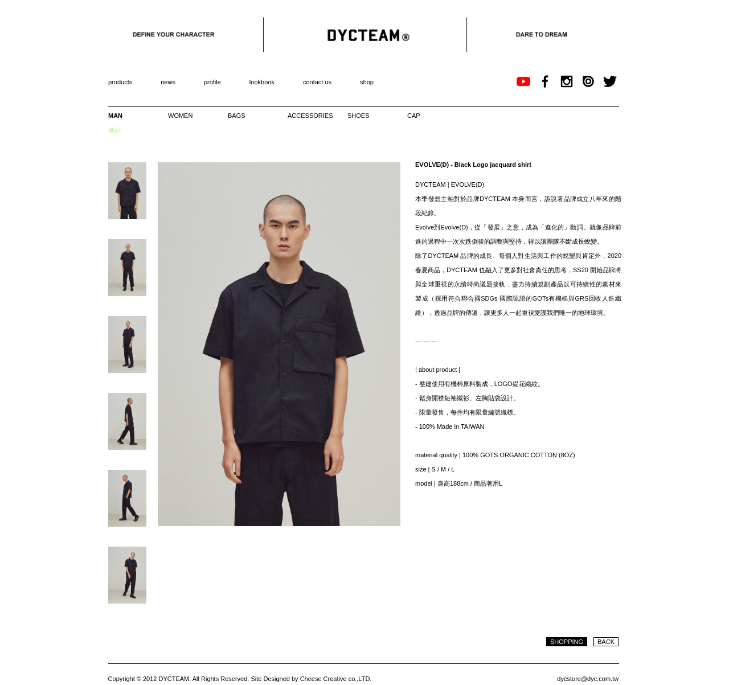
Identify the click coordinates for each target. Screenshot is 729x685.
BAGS (236, 115)
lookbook (262, 82)
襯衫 (114, 130)
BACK (606, 641)
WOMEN (180, 115)
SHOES (358, 115)
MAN (115, 115)
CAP (413, 115)
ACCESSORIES (308, 115)
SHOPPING (566, 641)
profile (212, 82)
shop (367, 82)
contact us (317, 82)
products (120, 82)
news (168, 82)
